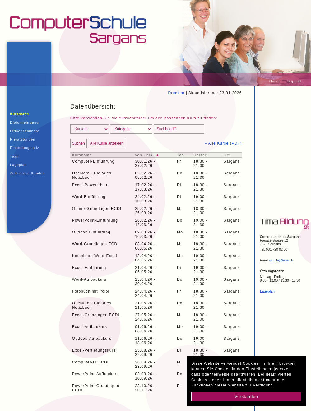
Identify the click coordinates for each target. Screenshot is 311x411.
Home (274, 81)
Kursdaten (19, 114)
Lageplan (18, 165)
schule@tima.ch (281, 260)
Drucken (176, 93)
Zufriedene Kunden (27, 173)
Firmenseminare (24, 131)
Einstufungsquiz (24, 148)
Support (294, 81)
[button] (276, 386)
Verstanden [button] (246, 396)
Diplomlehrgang (24, 122)
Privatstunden (22, 139)
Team (15, 156)
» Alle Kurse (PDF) (223, 143)
